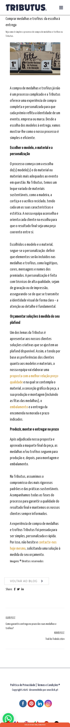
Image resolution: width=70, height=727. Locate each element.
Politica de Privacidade (22, 685)
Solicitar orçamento (34, 725)
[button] (8, 718)
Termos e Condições (47, 685)
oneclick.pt (52, 689)
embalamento (19, 407)
